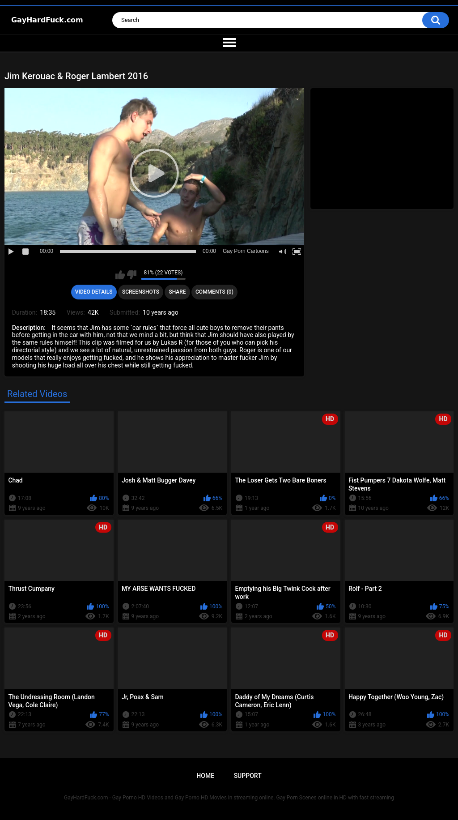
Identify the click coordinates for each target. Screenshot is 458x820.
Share (177, 292)
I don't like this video (131, 274)
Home (205, 775)
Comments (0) (214, 292)
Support (248, 775)
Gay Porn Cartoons (246, 251)
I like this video (120, 274)
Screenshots (140, 292)
